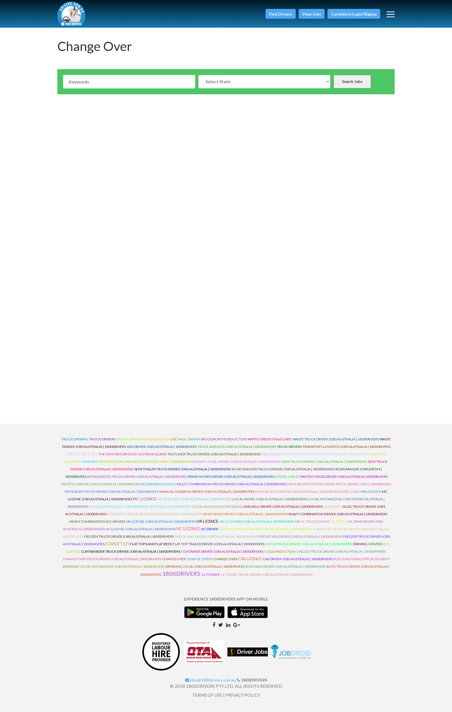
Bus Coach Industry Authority (361, 559)
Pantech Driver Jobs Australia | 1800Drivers (100, 484)
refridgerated (155, 439)
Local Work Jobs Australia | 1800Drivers (269, 499)
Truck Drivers (289, 446)
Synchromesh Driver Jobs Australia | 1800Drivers (325, 454)
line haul (178, 439)
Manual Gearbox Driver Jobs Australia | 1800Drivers (206, 491)
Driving (360, 544)
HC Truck (338, 521)
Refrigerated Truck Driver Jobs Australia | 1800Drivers (137, 476)
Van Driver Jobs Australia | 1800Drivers (162, 446)
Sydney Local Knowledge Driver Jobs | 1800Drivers (145, 461)
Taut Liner (271, 454)
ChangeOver (174, 559)
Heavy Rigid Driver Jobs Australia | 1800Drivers (244, 514)
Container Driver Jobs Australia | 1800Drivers (222, 551)
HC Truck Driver (314, 521)
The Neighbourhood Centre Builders (133, 454)
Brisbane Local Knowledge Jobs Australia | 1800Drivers (114, 566)
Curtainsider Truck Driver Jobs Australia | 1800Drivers (130, 551)
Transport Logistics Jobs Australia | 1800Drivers (347, 446)
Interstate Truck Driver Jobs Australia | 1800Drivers (154, 514)
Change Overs (199, 559)
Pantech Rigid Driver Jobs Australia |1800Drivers (343, 476)
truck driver (128, 439)
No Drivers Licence (158, 484)
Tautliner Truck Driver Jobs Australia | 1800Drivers (214, 454)
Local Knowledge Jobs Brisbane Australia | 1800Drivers (140, 506)
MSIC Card (351, 491)
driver (194, 439)
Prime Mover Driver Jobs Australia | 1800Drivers (231, 476)
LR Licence (332, 506)
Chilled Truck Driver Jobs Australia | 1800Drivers (341, 551)
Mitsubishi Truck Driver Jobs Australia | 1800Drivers (112, 491)
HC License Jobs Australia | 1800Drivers (141, 529)
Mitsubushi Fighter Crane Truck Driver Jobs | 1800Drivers (339, 484)
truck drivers (102, 439)
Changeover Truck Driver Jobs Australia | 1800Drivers (112, 559)
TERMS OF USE (207, 695)
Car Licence (250, 558)
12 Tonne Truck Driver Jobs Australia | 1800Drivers (266, 574)
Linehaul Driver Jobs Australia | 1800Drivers (283, 506)
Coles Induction (279, 551)
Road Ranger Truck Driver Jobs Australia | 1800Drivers (283, 469)
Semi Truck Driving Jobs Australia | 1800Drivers (324, 461)
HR (297, 521)
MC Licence (145, 498)
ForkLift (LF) (117, 543)
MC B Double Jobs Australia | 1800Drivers (194, 499)
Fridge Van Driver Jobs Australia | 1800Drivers (216, 536)
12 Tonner (210, 574)
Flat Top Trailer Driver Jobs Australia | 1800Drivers (218, 544)
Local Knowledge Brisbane (217, 506)
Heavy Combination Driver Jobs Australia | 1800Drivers (337, 514)
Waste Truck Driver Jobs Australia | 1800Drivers (336, 439)
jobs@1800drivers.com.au (210, 679)
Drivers (375, 544)
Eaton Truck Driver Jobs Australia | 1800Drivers (308, 544)
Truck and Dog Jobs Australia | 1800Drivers (236, 446)
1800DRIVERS (181, 573)
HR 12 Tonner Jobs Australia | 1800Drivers (256, 521)
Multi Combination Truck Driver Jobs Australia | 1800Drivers (232, 484)
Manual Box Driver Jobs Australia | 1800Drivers (298, 491)
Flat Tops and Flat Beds (151, 544)
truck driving (74, 439)
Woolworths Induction (224, 439)
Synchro (90, 461)
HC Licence (188, 528)
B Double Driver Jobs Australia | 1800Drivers (285, 566)
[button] (280, 14)
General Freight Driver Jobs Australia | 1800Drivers (265, 529)
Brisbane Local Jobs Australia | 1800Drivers (205, 566)
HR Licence (207, 521)
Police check (287, 476)
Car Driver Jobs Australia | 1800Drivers (297, 559)
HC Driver (209, 529)
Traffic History (81, 454)
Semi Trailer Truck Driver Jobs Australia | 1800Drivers (182, 469)
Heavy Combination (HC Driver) (97, 521)
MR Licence (371, 491)
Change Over (225, 559)
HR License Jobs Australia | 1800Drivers (161, 521)
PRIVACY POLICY (242, 695)
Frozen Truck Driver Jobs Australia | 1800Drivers (129, 536)
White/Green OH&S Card (270, 439)
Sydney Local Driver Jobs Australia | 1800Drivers (237, 461)
